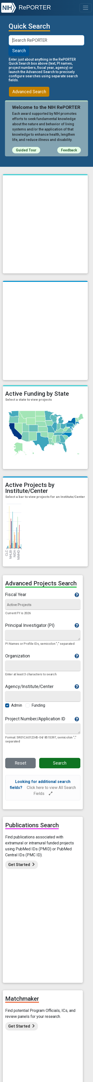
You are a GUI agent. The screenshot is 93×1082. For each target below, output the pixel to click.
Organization (42, 656)
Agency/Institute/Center (42, 686)
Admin (16, 705)
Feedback (69, 150)
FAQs (49, 962)
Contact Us (68, 962)
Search (19, 50)
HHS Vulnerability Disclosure (46, 981)
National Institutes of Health (46, 1043)
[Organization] (43, 666)
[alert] (42, 787)
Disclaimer (39, 976)
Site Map (29, 967)
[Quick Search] (42, 635)
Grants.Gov (47, 1058)
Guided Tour (26, 150)
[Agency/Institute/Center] (43, 696)
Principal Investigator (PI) (42, 625)
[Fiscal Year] (43, 605)
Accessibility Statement (30, 972)
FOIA (58, 976)
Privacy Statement (67, 972)
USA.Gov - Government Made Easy (46, 1053)
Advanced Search (29, 91)
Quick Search (29, 26)
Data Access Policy (57, 967)
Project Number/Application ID (42, 719)
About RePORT (27, 962)
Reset (20, 763)
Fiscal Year (42, 594)
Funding (38, 705)
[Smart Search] (46, 40)
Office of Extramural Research (46, 1038)
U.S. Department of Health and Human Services (46, 1048)
